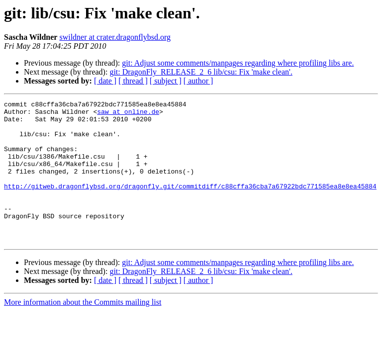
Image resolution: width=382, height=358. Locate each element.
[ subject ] (166, 81)
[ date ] (105, 81)
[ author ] (198, 81)
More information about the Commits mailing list (82, 330)
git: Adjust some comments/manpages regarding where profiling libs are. (238, 63)
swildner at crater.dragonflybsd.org (115, 37)
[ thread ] (133, 81)
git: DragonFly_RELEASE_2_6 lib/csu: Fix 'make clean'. (200, 72)
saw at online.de (128, 114)
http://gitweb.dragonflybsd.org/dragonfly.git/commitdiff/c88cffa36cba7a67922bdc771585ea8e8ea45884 (190, 203)
